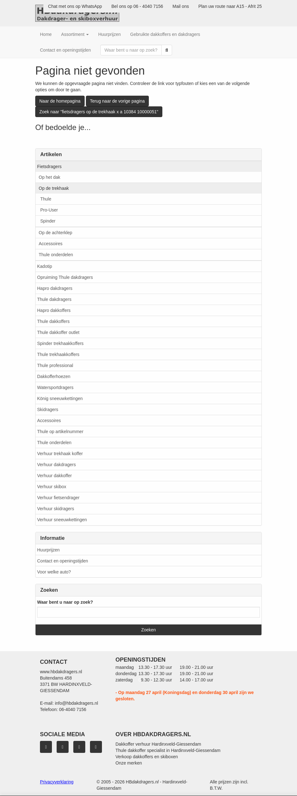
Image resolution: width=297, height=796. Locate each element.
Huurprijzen (48, 549)
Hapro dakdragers (54, 288)
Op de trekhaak (54, 188)
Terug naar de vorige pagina (117, 101)
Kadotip (44, 266)
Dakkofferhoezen (53, 376)
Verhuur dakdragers (56, 464)
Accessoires (50, 243)
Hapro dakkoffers (53, 310)
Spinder (47, 220)
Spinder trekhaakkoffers (60, 343)
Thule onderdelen (56, 254)
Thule (45, 198)
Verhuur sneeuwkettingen (62, 519)
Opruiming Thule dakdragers (65, 277)
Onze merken (128, 762)
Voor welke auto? (54, 571)
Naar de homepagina (60, 101)
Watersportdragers (55, 387)
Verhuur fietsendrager (58, 497)
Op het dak (49, 177)
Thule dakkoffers (53, 321)
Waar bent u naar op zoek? (65, 602)
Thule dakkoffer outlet (58, 332)
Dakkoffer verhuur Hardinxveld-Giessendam (158, 744)
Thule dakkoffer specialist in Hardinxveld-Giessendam (168, 750)
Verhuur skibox (51, 486)
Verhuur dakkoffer (54, 475)
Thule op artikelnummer (60, 431)
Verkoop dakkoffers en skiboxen (146, 756)
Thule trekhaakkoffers (58, 354)
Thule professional (55, 365)
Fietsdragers (49, 166)
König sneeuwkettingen (60, 398)
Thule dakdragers (54, 299)
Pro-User (49, 209)
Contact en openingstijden (62, 560)
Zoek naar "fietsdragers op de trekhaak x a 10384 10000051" (98, 111)
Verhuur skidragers (55, 508)
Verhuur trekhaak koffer (60, 453)
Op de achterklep (55, 232)
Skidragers (47, 409)
